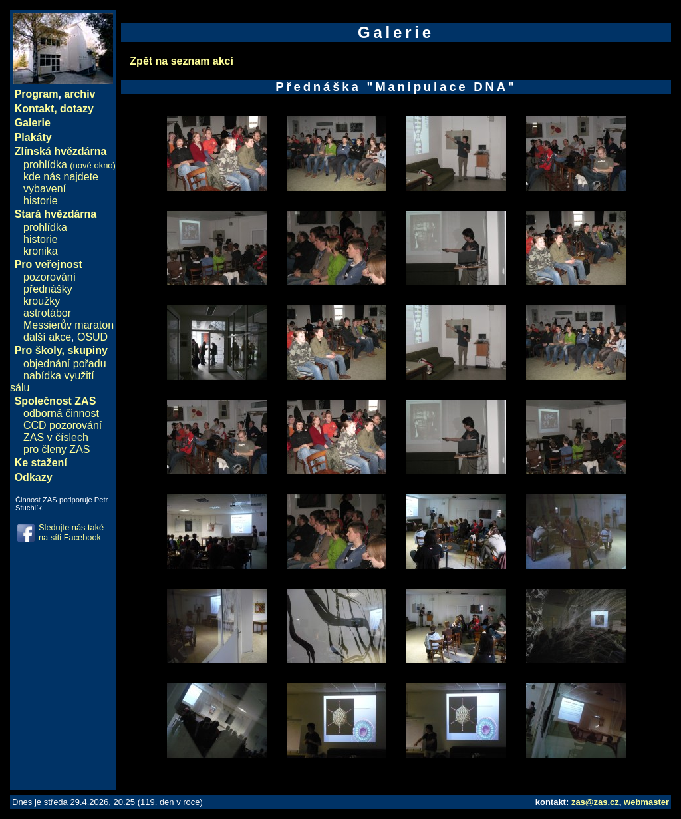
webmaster (646, 802)
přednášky (47, 289)
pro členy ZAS (56, 449)
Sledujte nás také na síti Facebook (71, 532)
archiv (79, 94)
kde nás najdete (60, 176)
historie (40, 200)
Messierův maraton (68, 325)
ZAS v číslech (55, 437)
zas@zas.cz (595, 802)
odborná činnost (61, 413)
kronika (40, 251)
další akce (47, 337)
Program (37, 94)
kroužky (41, 301)
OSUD (92, 337)
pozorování (49, 277)
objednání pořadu (64, 363)
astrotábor (47, 313)
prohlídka (69, 164)
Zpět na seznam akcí (181, 61)
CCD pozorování (62, 425)
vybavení (44, 188)
